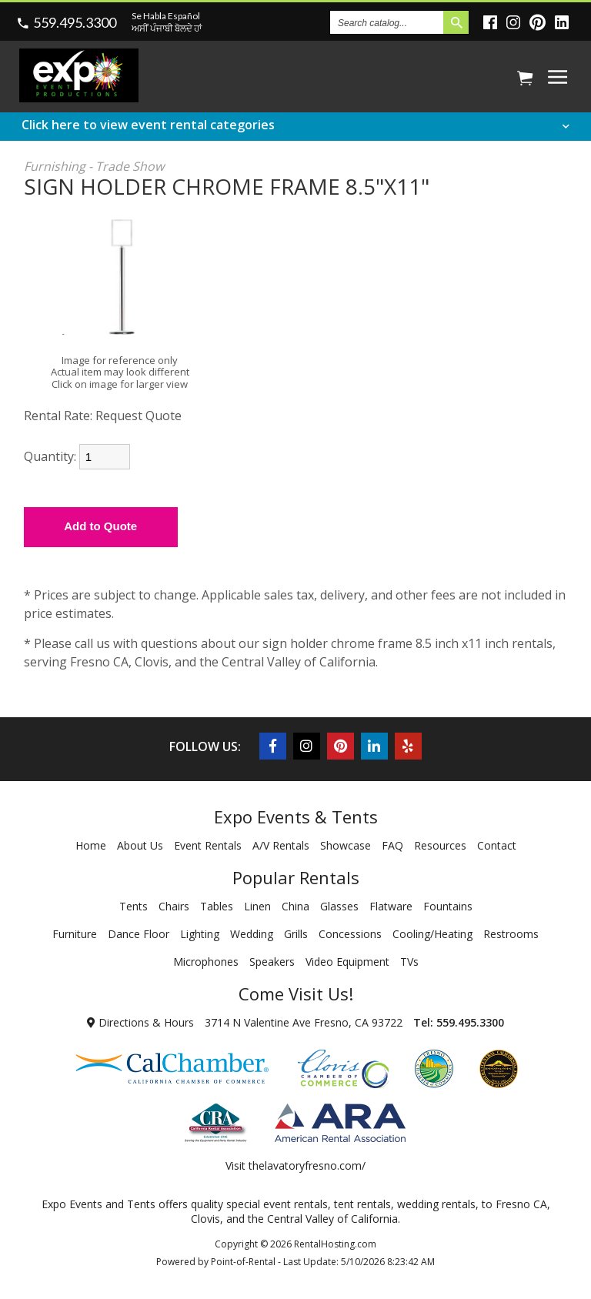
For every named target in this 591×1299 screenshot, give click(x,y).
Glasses (339, 906)
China (295, 906)
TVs (409, 961)
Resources (440, 845)
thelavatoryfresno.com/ (307, 1165)
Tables (216, 906)
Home (90, 845)
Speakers (272, 961)
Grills (296, 934)
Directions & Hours (140, 1022)
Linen (257, 906)
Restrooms (511, 934)
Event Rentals (208, 845)
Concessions (350, 934)
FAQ (392, 845)
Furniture (74, 934)
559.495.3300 (74, 22)
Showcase (345, 845)
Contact (496, 845)
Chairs (174, 906)
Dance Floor (138, 934)
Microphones (206, 961)
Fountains (447, 906)
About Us (140, 845)
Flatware (390, 906)
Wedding (251, 934)
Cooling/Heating (432, 934)
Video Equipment (347, 961)
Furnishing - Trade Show (94, 166)
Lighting (199, 934)
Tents (133, 906)
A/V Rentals (280, 845)
